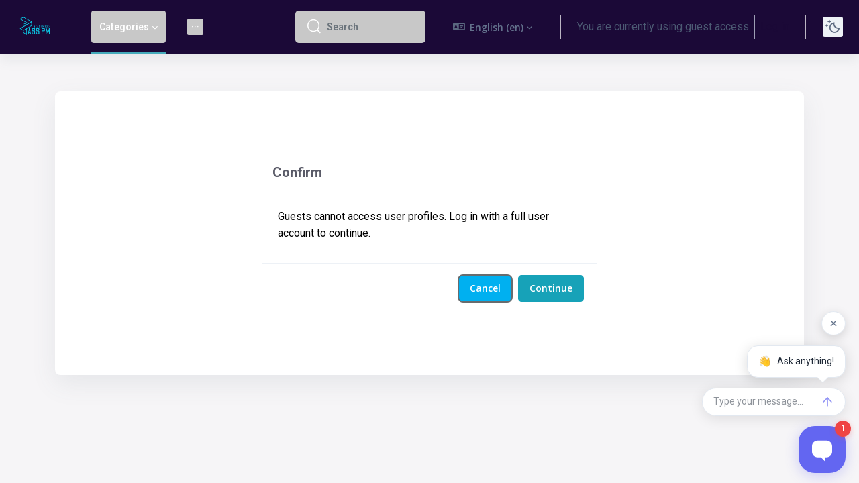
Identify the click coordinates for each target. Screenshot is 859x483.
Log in (774, 26)
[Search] (371, 27)
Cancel (485, 288)
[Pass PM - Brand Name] (37, 27)
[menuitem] (195, 27)
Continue (550, 288)
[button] (493, 27)
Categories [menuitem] (124, 26)
